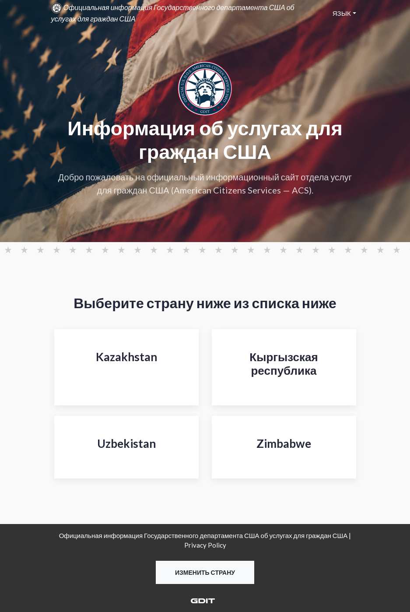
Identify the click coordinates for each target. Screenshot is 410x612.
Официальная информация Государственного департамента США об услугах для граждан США (172, 13)
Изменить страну (205, 572)
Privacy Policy (205, 545)
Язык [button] (342, 13)
